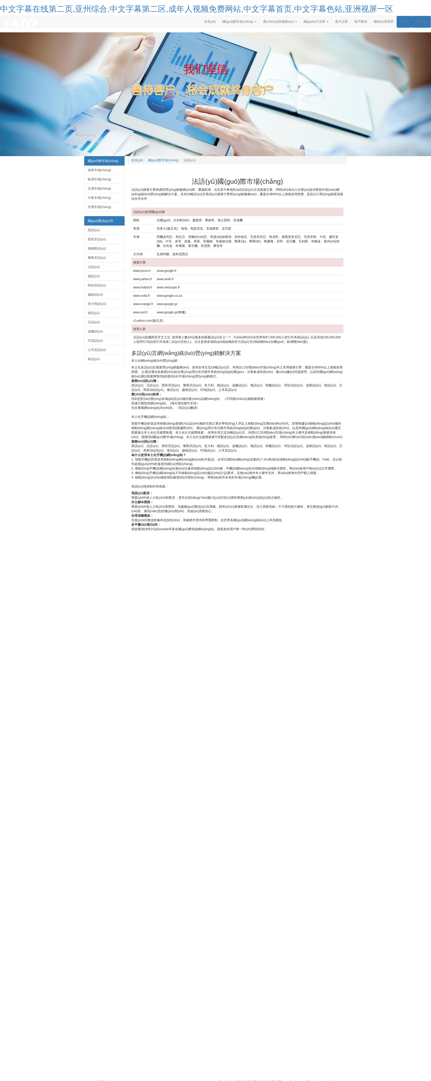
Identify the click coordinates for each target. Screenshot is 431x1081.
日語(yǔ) (94, 322)
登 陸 (403, 22)
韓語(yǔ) (94, 313)
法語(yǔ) (94, 267)
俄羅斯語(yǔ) (97, 248)
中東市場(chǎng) (99, 197)
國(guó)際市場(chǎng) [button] (239, 21)
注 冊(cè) (421, 22)
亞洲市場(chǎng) (99, 188)
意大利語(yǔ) (97, 304)
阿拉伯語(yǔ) (97, 285)
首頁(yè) (210, 21)
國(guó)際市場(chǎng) (103, 161)
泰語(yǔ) (94, 359)
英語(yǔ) (94, 230)
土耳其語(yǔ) (97, 350)
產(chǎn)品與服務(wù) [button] (280, 21)
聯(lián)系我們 (383, 21)
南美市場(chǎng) (99, 170)
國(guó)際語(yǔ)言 (100, 221)
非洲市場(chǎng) (99, 207)
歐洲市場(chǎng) (99, 179)
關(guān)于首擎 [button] (316, 21)
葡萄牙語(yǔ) (97, 257)
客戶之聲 (341, 21)
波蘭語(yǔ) (95, 331)
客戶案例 (360, 21)
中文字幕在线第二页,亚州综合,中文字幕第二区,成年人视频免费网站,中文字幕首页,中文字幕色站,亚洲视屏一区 (196, 8)
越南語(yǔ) (95, 294)
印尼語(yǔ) (95, 340)
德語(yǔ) (94, 276)
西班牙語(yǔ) (97, 239)
